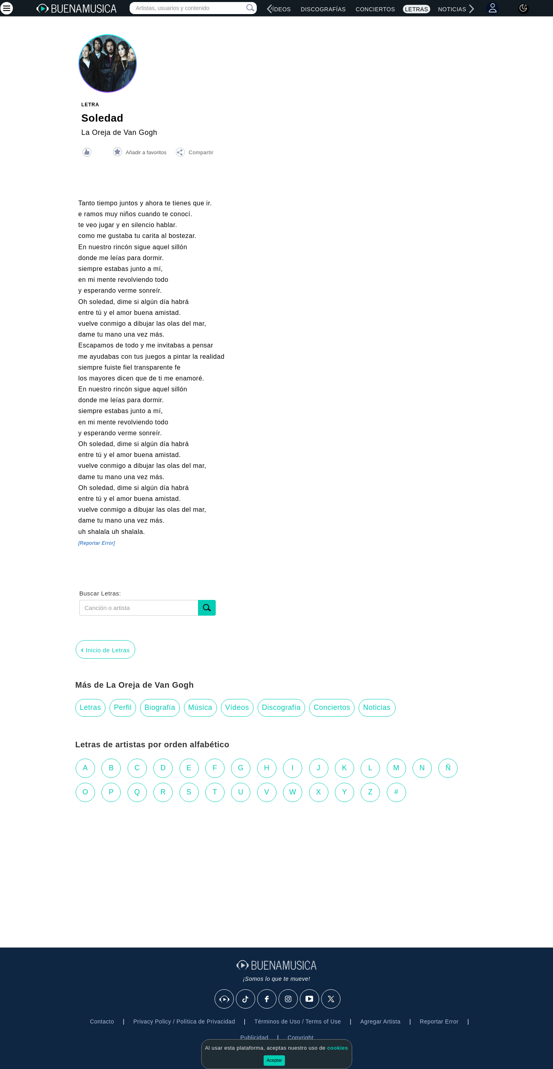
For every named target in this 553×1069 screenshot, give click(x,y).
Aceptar (274, 1060)
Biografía (159, 707)
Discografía (281, 707)
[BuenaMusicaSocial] (224, 999)
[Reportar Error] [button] (96, 543)
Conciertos (375, 9)
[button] (194, 153)
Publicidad (254, 1037)
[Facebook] (267, 999)
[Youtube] (310, 999)
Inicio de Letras (105, 649)
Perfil (123, 707)
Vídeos (279, 9)
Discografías (323, 9)
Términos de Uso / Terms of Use (297, 1021)
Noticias (452, 9)
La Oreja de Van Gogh (119, 132)
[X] (331, 999)
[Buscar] (207, 608)
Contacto (102, 1021)
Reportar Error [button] (439, 1021)
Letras (416, 9)
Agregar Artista (380, 1021)
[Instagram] (288, 999)
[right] (471, 9)
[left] (269, 9)
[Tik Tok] (246, 999)
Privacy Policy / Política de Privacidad (184, 1021)
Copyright (300, 1037)
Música (200, 707)
